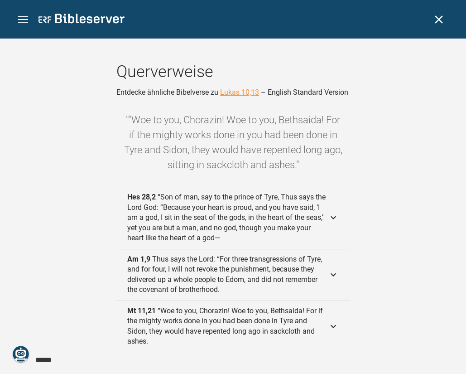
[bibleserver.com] (81, 20)
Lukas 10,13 (239, 92)
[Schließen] (439, 19)
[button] (23, 19)
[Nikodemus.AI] (21, 354)
